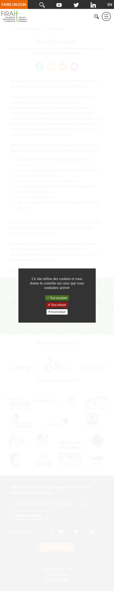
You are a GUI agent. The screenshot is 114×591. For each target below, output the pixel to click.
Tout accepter (57, 297)
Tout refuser (57, 304)
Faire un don (14, 4)
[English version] (110, 4)
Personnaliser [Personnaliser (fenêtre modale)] (57, 311)
